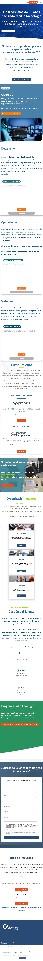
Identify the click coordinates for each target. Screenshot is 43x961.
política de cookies (12, 952)
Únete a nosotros (5, 942)
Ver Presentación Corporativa (21, 79)
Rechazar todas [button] (30, 958)
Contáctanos (33, 2)
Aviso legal (12, 936)
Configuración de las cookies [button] (14, 958)
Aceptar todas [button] (22, 958)
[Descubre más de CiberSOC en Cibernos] (11, 113)
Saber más (21, 354)
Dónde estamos (5, 943)
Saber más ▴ (21, 209)
